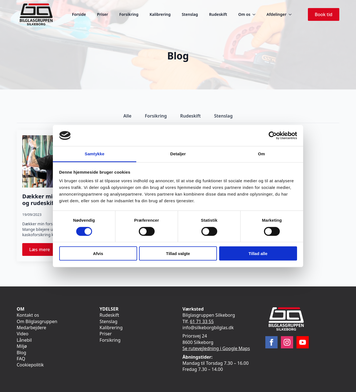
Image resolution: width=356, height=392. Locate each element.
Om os (244, 14)
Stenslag (190, 14)
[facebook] (271, 342)
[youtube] (302, 342)
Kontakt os (28, 315)
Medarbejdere (31, 327)
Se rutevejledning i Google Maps (216, 348)
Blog (21, 352)
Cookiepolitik (30, 365)
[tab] (127, 116)
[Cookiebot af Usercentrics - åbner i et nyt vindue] (272, 135)
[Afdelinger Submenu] (291, 14)
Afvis (98, 253)
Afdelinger (276, 14)
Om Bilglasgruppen (37, 321)
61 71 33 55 (202, 321)
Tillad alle (257, 253)
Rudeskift (218, 14)
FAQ (21, 359)
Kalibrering (160, 14)
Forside (79, 14)
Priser (102, 14)
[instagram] (287, 342)
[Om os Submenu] (255, 14)
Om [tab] (261, 153)
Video (22, 334)
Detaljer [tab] (178, 153)
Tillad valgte (178, 253)
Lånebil (24, 340)
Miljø (22, 346)
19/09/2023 (31, 214)
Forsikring (129, 14)
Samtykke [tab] (95, 153)
